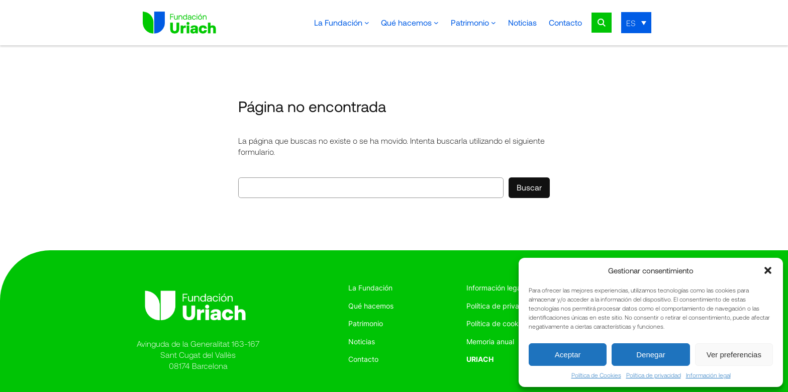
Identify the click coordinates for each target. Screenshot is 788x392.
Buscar (529, 187)
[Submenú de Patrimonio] (493, 22)
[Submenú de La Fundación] (366, 22)
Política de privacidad (653, 374)
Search (602, 23)
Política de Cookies (596, 374)
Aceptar (568, 354)
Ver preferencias (734, 354)
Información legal (708, 374)
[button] (768, 270)
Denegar (650, 354)
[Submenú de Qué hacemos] (436, 22)
